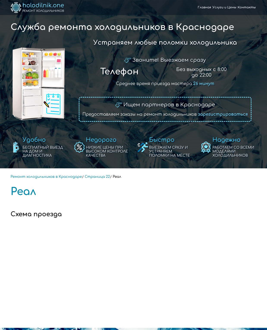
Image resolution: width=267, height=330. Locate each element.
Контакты (247, 7)
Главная (204, 7)
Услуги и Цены (224, 7)
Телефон (119, 71)
